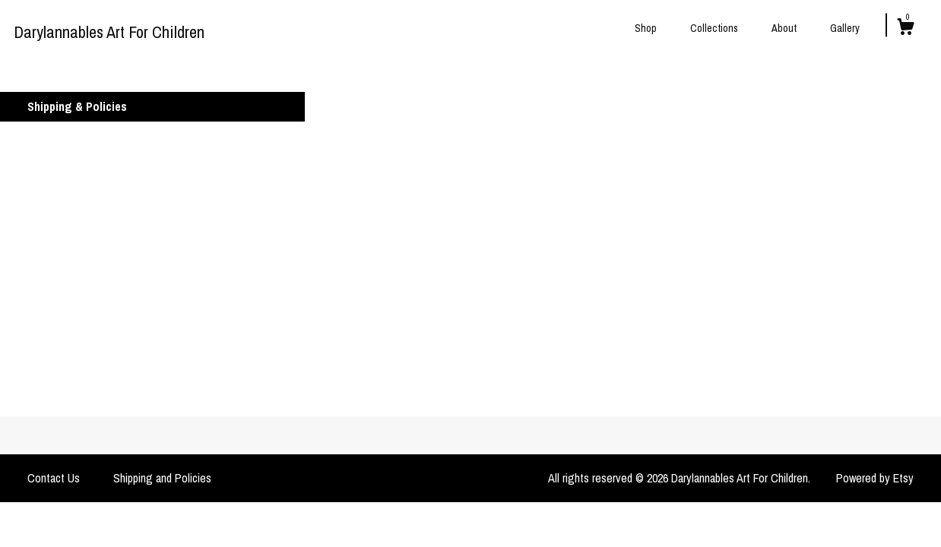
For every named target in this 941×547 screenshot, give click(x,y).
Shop (646, 28)
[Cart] (905, 28)
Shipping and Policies (162, 478)
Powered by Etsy (875, 478)
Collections (714, 28)
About (784, 28)
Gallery (845, 28)
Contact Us (53, 478)
